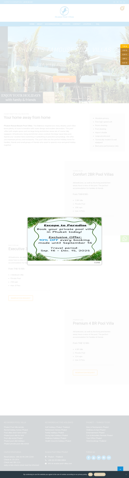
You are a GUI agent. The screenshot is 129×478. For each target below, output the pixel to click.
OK (90, 474)
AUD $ (123, 63)
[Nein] (126, 474)
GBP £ (123, 59)
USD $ (123, 50)
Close (97, 262)
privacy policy (99, 474)
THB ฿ (123, 46)
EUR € (123, 55)
